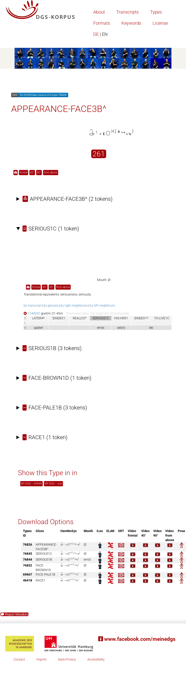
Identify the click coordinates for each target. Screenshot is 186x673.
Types (156, 12)
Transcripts (127, 12)
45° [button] (32, 172)
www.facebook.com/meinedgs (137, 639)
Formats (101, 23)
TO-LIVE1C (161, 318)
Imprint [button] (41, 659)
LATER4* (38, 318)
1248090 (32, 313)
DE (100, 34)
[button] (15, 172)
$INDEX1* (141, 318)
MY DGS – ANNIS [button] (31, 483)
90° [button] (39, 172)
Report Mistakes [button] (14, 614)
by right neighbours (74, 305)
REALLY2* (79, 318)
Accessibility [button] (96, 659)
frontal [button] (24, 172)
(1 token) (51, 228)
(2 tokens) (68, 199)
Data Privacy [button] (67, 659)
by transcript (33, 305)
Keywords (131, 23)
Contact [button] (19, 659)
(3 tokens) (52, 348)
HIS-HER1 (121, 318)
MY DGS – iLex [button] (53, 483)
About (99, 12)
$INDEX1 (59, 318)
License (160, 23)
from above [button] (51, 172)
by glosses (51, 305)
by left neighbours (102, 305)
